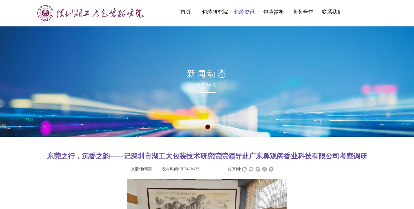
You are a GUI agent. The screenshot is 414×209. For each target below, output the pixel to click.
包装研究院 (215, 12)
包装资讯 (244, 12)
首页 (185, 12)
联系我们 (332, 12)
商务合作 (302, 12)
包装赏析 (273, 12)
